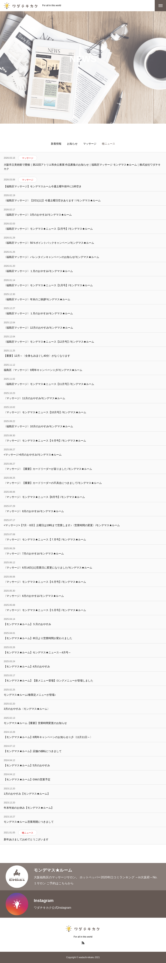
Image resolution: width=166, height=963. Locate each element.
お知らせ (72, 143)
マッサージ (89, 143)
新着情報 (56, 143)
